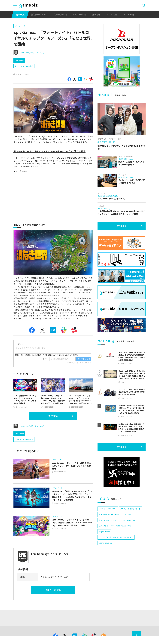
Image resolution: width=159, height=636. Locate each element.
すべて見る (53, 415)
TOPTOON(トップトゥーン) (109, 514)
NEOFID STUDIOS (105, 543)
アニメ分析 (128, 14)
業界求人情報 (60, 14)
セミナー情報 (79, 14)
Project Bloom (104, 531)
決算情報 (96, 14)
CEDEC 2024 (126, 514)
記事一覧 (20, 14)
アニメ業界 (111, 14)
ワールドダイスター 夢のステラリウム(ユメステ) (116, 537)
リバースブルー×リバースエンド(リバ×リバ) (115, 526)
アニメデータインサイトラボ (130, 509)
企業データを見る (53, 590)
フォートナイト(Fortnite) (24, 66)
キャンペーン (20, 26)
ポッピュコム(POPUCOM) (108, 520)
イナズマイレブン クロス (107, 509)
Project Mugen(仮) (128, 520)
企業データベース (39, 14)
